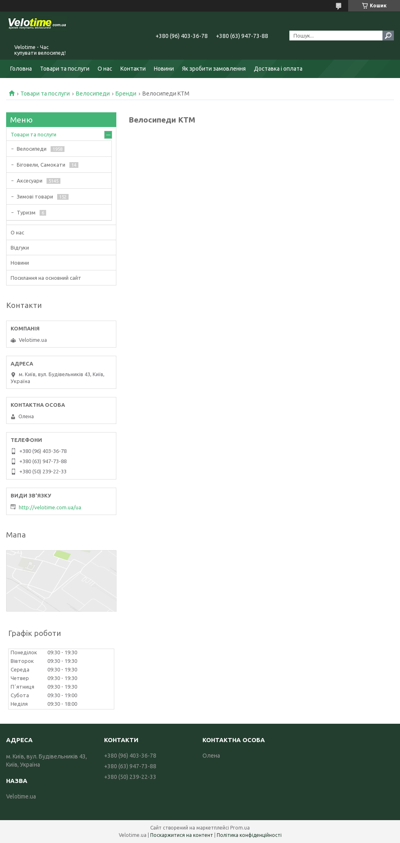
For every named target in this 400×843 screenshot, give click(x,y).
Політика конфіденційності (249, 835)
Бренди (126, 93)
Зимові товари (35, 196)
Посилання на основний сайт (46, 278)
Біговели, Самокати (41, 164)
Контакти (133, 68)
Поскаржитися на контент (181, 835)
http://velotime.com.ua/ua (50, 507)
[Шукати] (388, 35)
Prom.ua (240, 827)
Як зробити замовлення (214, 68)
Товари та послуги (64, 68)
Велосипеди (93, 93)
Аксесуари (29, 180)
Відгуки (20, 247)
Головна (21, 68)
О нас (105, 68)
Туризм (26, 212)
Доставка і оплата (278, 68)
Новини (164, 68)
